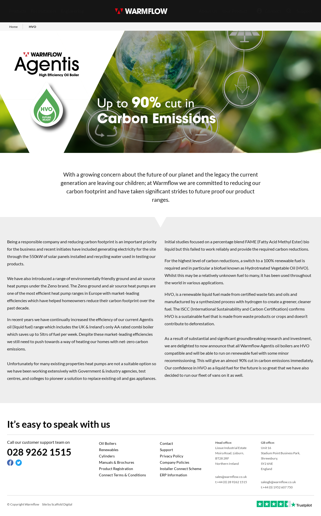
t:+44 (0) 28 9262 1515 (231, 482)
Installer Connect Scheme (180, 468)
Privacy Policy (171, 456)
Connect (273, 10)
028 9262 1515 (39, 452)
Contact (166, 443)
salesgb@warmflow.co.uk (278, 482)
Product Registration (116, 468)
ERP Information (173, 475)
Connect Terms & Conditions (122, 475)
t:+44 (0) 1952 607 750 (277, 487)
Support (304, 10)
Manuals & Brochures (116, 462)
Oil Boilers (107, 443)
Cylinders (107, 456)
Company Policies (174, 462)
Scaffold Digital (61, 504)
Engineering (72, 10)
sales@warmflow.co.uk (231, 477)
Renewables (108, 449)
